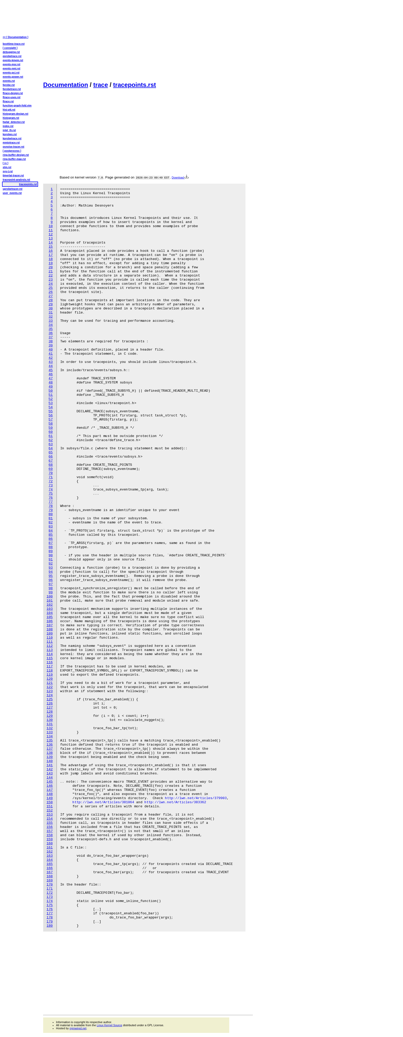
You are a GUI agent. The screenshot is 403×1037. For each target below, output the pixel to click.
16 (51, 251)
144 (50, 778)
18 (51, 259)
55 (51, 411)
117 (50, 666)
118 (50, 671)
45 (51, 370)
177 (50, 913)
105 (50, 617)
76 (51, 498)
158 (50, 835)
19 (51, 263)
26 (51, 292)
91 (51, 559)
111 (50, 642)
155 (50, 823)
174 (50, 901)
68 (51, 465)
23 (51, 280)
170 (50, 885)
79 (51, 510)
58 (51, 424)
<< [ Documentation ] (15, 37)
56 (51, 415)
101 (50, 601)
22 (51, 276)
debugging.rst (11, 52)
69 (51, 469)
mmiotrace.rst (11, 142)
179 (50, 922)
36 (51, 333)
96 (51, 580)
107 (50, 625)
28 (51, 300)
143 (50, 773)
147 (50, 790)
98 (51, 588)
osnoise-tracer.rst (13, 146)
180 (50, 926)
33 (51, 321)
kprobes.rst (10, 134)
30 (51, 308)
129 (50, 716)
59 (51, 428)
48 (51, 383)
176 (50, 909)
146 (50, 786)
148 (50, 794)
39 (51, 345)
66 (51, 457)
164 (50, 860)
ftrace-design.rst (13, 93)
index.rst (8, 126)
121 (50, 683)
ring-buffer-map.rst (14, 159)
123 (50, 691)
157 (50, 831)
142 (50, 769)
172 (50, 893)
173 (50, 897)
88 (51, 547)
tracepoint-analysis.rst (16, 179)
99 (51, 592)
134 (50, 736)
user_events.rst (12, 193)
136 (50, 745)
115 (50, 658)
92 (51, 564)
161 (50, 848)
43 (51, 362)
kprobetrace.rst (12, 138)
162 (50, 852)
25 (51, 288)
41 (51, 354)
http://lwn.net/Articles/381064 (103, 802)
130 (50, 720)
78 (51, 506)
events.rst (9, 80)
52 (51, 399)
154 (50, 819)
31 (51, 313)
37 (51, 337)
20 (51, 267)
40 (51, 350)
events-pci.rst (11, 72)
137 (50, 749)
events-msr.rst (11, 64)
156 (50, 827)
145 (50, 782)
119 (50, 675)
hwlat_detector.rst (14, 122)
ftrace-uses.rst (12, 97)
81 (51, 518)
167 (50, 872)
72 (51, 481)
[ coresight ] (10, 48)
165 (50, 864)
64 (51, 448)
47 (51, 378)
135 (50, 741)
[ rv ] (5, 163)
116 (50, 662)
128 (50, 712)
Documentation (65, 84)
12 (51, 234)
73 (51, 485)
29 (51, 304)
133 (50, 732)
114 (50, 654)
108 (50, 629)
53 (51, 403)
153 (50, 815)
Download (180, 177)
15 (51, 247)
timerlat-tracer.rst (13, 175)
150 (50, 802)
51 (51, 395)
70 (51, 473)
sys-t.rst (8, 171)
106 (50, 621)
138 (50, 753)
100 (50, 596)
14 (51, 243)
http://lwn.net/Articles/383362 (175, 802)
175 (50, 905)
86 (51, 539)
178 (50, 917)
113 (50, 650)
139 (50, 757)
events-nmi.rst (11, 68)
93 (51, 568)
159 (50, 839)
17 (51, 255)
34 (51, 325)
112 (50, 646)
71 (51, 477)
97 (51, 584)
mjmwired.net (78, 1028)
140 (50, 761)
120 (50, 679)
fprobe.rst (9, 85)
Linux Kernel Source (109, 1025)
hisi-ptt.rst (9, 109)
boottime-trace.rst (14, 43)
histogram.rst (11, 118)
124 (50, 695)
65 (51, 452)
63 (51, 444)
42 (51, 358)
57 (51, 420)
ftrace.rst (8, 101)
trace (100, 84)
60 (51, 432)
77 (51, 502)
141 (50, 765)
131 (50, 724)
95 (51, 576)
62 (51, 440)
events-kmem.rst (13, 60)
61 (51, 436)
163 (50, 856)
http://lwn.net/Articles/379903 (196, 798)
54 (51, 407)
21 (51, 271)
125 (50, 699)
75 (51, 494)
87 (51, 543)
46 (51, 374)
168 (50, 876)
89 (51, 551)
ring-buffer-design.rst (16, 155)
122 (50, 687)
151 (50, 806)
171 (50, 889)
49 (51, 387)
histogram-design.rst (15, 113)
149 (50, 798)
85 (51, 535)
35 (51, 329)
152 (50, 810)
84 (51, 531)
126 (50, 703)
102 (50, 605)
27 (51, 296)
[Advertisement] (148, 40)
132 (50, 728)
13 (51, 238)
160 (50, 843)
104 (50, 613)
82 (51, 522)
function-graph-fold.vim (17, 105)
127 (50, 708)
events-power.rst (13, 76)
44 (51, 366)
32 (51, 317)
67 (51, 461)
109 (50, 634)
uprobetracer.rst (13, 188)
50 (51, 391)
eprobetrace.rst (12, 56)
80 (51, 514)
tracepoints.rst (134, 84)
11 (51, 230)
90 (51, 555)
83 (51, 527)
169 (50, 880)
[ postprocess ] (12, 150)
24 (51, 284)
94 (51, 572)
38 (51, 341)
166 (50, 868)
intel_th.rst (9, 130)
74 (51, 489)
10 (51, 226)
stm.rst (7, 167)
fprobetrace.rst (12, 89)
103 (50, 609)
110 (50, 638)
